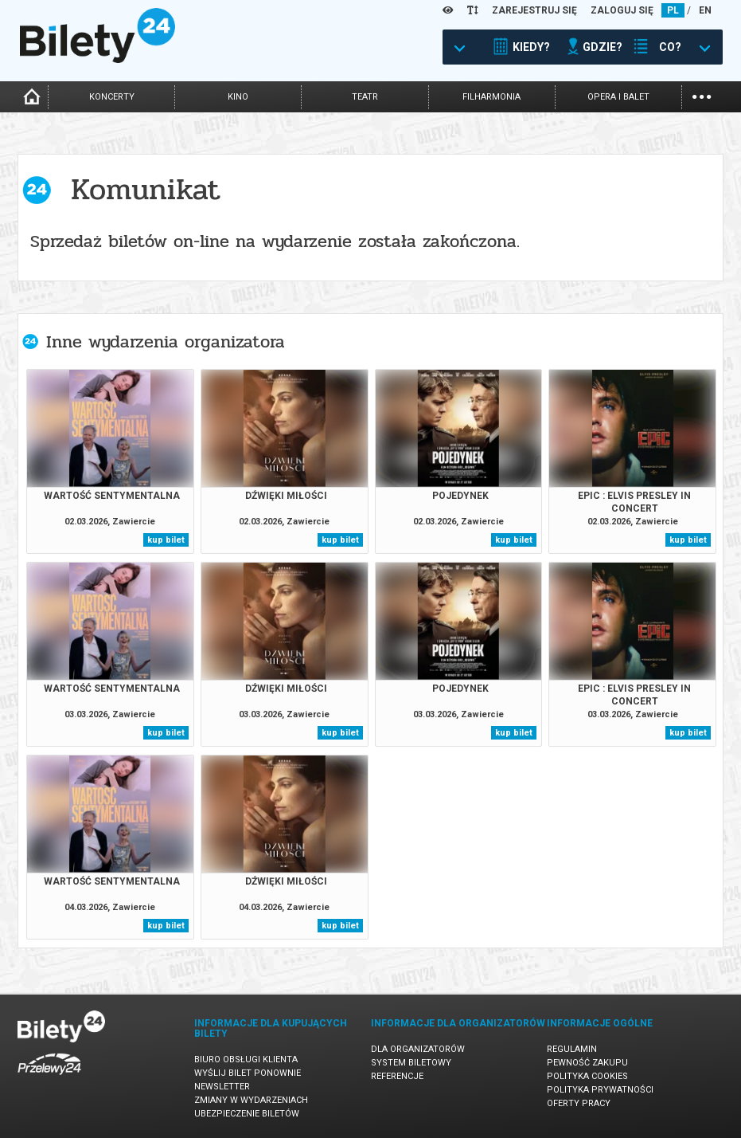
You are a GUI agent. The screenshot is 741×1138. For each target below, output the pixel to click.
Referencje (397, 1076)
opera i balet (618, 97)
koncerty (112, 97)
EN (705, 10)
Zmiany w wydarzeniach (251, 1100)
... (701, 95)
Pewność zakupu (587, 1063)
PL (673, 10)
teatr (365, 97)
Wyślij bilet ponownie (247, 1073)
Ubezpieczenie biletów (246, 1114)
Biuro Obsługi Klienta (246, 1059)
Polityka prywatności (600, 1090)
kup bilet (166, 540)
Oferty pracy (578, 1103)
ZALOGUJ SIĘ (622, 10)
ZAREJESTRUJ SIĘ (534, 10)
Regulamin (572, 1049)
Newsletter (222, 1086)
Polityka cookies (587, 1076)
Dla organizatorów (418, 1049)
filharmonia (491, 97)
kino (238, 97)
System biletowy (411, 1063)
